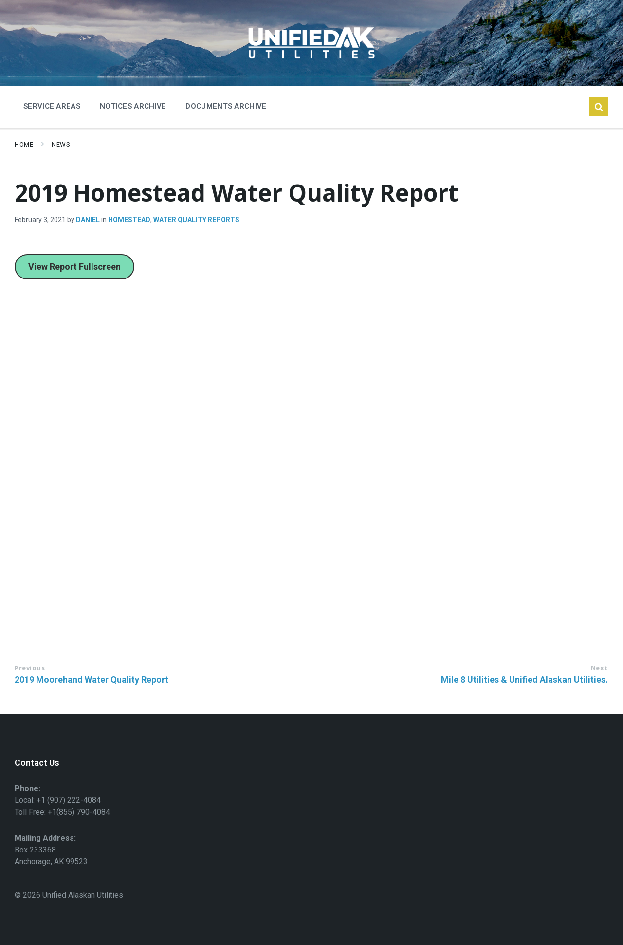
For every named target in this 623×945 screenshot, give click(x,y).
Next (599, 668)
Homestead (129, 219)
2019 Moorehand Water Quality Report (91, 679)
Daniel (88, 219)
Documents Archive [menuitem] (225, 106)
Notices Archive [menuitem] (133, 106)
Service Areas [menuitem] (51, 106)
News (61, 144)
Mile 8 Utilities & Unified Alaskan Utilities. (524, 679)
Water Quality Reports (196, 219)
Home (24, 144)
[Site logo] (311, 61)
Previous (30, 668)
